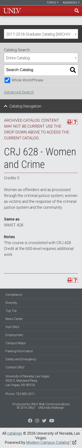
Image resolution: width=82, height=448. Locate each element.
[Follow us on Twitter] (37, 421)
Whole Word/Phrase (27, 80)
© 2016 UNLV (26, 407)
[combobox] (41, 34)
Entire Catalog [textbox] (18, 58)
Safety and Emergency (20, 359)
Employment (14, 335)
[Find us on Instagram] (44, 421)
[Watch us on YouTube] (51, 421)
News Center (14, 319)
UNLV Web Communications (50, 404)
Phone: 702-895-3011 (20, 394)
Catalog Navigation (25, 106)
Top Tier (11, 311)
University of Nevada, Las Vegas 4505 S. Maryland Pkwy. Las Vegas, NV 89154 (27, 380)
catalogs (14, 433)
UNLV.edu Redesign (51, 407)
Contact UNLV (14, 367)
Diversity (11, 302)
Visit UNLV (12, 327)
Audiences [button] (71, 2)
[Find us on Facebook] (30, 421)
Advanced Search (19, 92)
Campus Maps (15, 343)
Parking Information (19, 351)
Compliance (13, 294)
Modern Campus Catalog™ (49, 442)
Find (77, 10)
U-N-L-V (12, 10)
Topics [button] (53, 2)
